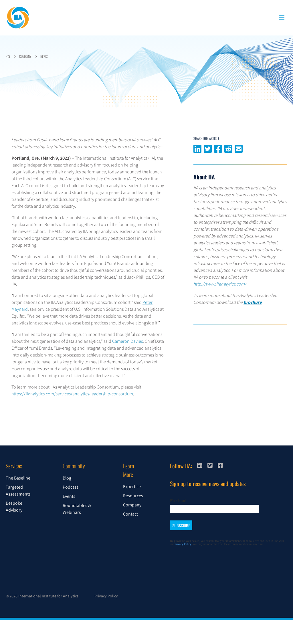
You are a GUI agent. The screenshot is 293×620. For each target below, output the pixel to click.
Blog (67, 478)
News (44, 56)
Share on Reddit (228, 148)
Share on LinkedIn (197, 148)
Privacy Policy (106, 596)
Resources (133, 496)
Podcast (70, 487)
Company (25, 56)
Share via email (239, 148)
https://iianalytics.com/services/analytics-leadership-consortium (72, 394)
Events (69, 496)
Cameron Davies (127, 341)
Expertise (132, 487)
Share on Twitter (208, 148)
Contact (130, 514)
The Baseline (18, 478)
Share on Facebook (218, 148)
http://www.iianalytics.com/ (219, 284)
